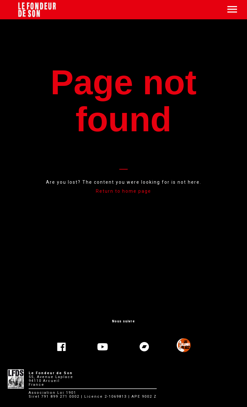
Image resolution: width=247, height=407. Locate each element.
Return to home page (123, 191)
